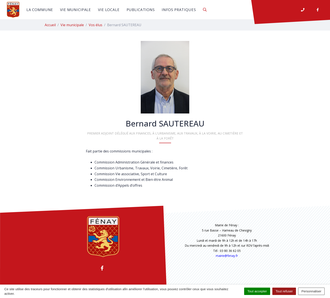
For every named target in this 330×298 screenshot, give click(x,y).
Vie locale (109, 9)
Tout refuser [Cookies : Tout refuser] (284, 291)
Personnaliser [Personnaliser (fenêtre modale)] (311, 291)
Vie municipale (75, 9)
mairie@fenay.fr (227, 256)
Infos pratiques (179, 9)
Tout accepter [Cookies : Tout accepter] (257, 291)
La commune (39, 9)
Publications (141, 9)
